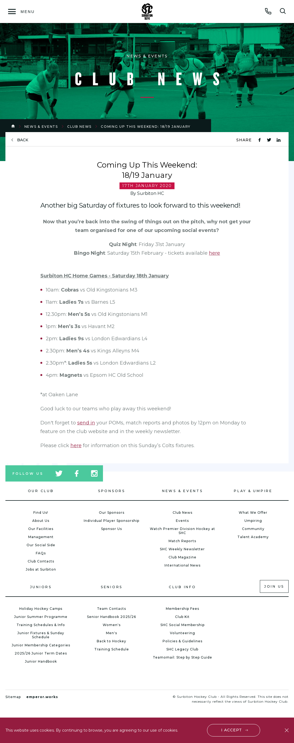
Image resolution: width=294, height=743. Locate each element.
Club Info (182, 587)
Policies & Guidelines (182, 641)
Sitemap (13, 697)
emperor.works (42, 697)
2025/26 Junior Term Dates (41, 653)
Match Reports (182, 541)
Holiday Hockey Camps (40, 609)
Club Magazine (182, 557)
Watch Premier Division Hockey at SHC (182, 531)
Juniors (41, 587)
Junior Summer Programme (40, 617)
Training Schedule (111, 649)
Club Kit (182, 617)
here (214, 253)
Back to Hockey (111, 641)
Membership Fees (182, 609)
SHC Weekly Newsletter (182, 549)
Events (182, 521)
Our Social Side (41, 545)
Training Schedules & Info (41, 625)
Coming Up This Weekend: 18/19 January (145, 127)
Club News (79, 127)
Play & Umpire (253, 491)
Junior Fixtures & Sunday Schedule (40, 635)
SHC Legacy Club (182, 649)
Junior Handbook (41, 661)
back (22, 140)
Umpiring (253, 521)
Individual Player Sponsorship (111, 521)
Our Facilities (40, 529)
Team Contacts (111, 609)
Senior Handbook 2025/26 (111, 617)
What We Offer (253, 512)
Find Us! (40, 512)
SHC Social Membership (182, 625)
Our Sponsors (111, 512)
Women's (112, 625)
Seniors (111, 587)
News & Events (41, 127)
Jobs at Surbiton (41, 569)
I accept (231, 730)
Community (253, 529)
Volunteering (182, 633)
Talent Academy (253, 537)
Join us (274, 586)
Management (41, 537)
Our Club (41, 491)
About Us (40, 521)
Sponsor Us (111, 529)
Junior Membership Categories (41, 645)
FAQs (41, 553)
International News (182, 565)
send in (86, 423)
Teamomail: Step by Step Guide (182, 657)
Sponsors (111, 491)
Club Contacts (41, 561)
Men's (111, 633)
